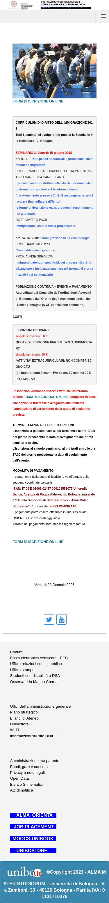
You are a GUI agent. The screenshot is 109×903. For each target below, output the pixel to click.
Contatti (16, 652)
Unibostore (19, 724)
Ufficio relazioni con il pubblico (36, 664)
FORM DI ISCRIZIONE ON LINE (37, 101)
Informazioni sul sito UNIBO (34, 736)
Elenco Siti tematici (26, 784)
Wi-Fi (14, 730)
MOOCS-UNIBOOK (33, 838)
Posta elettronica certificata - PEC (39, 658)
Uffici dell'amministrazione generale (40, 706)
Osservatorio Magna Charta (34, 681)
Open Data (19, 778)
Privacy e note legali (27, 772)
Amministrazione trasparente (34, 760)
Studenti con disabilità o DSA (35, 675)
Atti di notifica (21, 790)
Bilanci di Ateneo (24, 718)
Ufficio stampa (22, 670)
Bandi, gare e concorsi (29, 767)
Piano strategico (24, 712)
